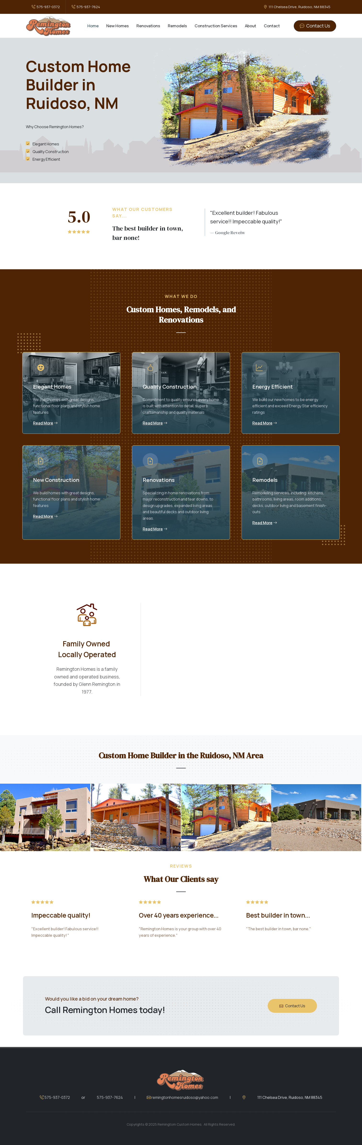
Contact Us (292, 1034)
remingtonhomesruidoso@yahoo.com (182, 1125)
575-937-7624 (86, 6)
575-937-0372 (46, 6)
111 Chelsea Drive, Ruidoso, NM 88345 (297, 6)
